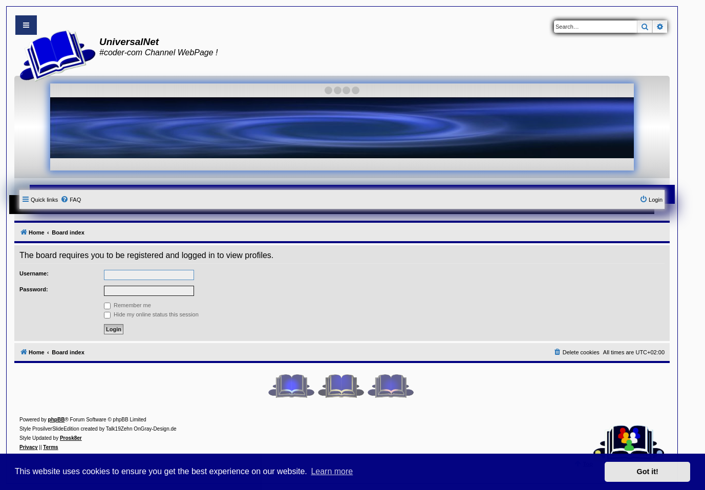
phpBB (56, 419)
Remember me (127, 305)
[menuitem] (70, 200)
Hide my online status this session (151, 314)
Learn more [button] (332, 471)
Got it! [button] (647, 471)
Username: (34, 273)
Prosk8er (71, 438)
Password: (33, 289)
